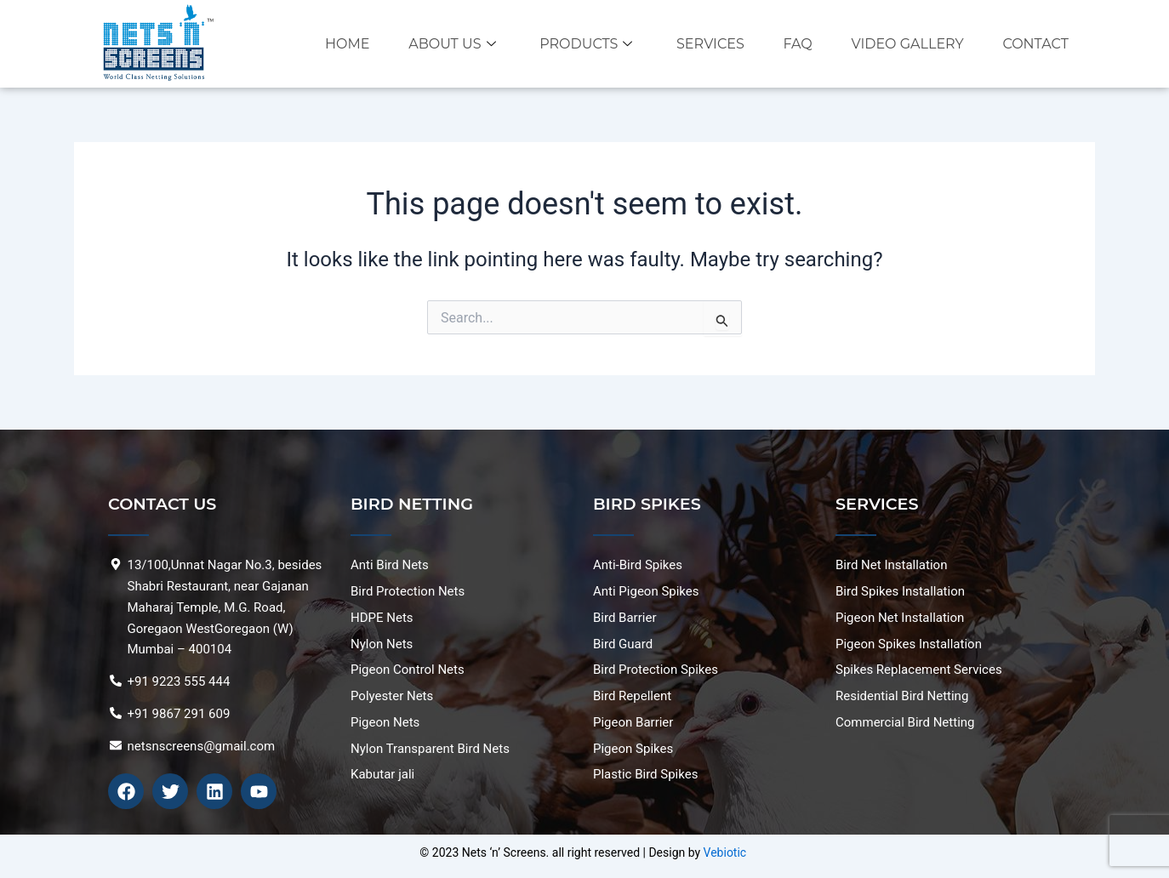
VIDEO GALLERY (907, 44)
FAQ (796, 44)
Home (341, 44)
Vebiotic (725, 852)
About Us (447, 44)
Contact (1036, 44)
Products (582, 44)
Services (708, 44)
